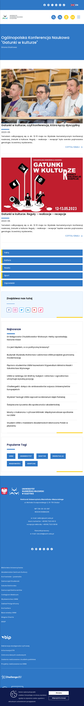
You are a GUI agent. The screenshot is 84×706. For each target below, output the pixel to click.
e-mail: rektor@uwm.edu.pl (42, 518)
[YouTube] (60, 5)
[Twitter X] (52, 5)
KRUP (3, 622)
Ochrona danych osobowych (13, 655)
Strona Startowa (9, 47)
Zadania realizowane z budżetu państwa (18, 659)
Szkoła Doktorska (8, 586)
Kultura (7, 260)
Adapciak (31, 464)
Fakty (6, 252)
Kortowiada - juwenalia (11, 577)
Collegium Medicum (10, 595)
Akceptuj (59, 693)
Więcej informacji (58, 698)
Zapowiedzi (9, 283)
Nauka (7, 268)
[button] (53, 17)
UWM (11, 456)
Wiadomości (14, 464)
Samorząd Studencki (10, 581)
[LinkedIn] (56, 5)
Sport (6, 275)
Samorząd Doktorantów (11, 590)
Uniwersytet (26, 456)
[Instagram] (48, 5)
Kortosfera (6, 608)
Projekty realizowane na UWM (14, 664)
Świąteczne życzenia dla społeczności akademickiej (33, 404)
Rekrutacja (58, 456)
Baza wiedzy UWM (8, 613)
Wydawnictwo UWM (9, 599)
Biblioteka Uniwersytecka (12, 568)
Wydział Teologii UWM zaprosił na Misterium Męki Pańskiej (36, 397)
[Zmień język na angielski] (72, 5)
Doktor (42, 456)
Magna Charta (7, 617)
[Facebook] (44, 5)
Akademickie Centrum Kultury (14, 572)
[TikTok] (64, 5)
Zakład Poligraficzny (10, 604)
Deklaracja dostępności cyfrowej (15, 646)
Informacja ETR (8, 650)
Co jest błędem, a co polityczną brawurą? (28, 347)
